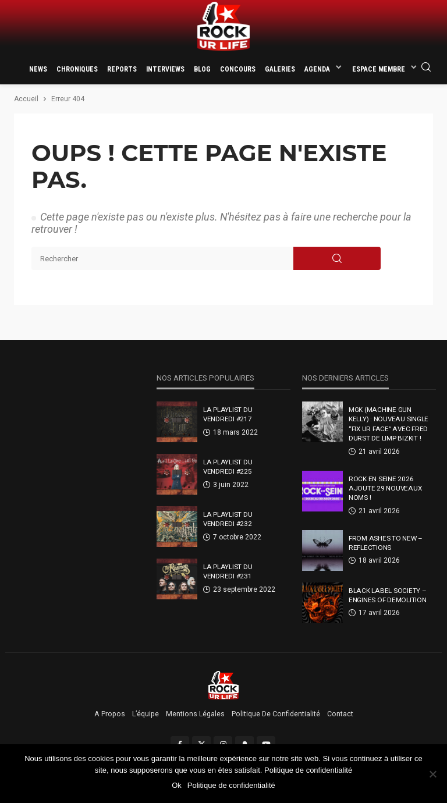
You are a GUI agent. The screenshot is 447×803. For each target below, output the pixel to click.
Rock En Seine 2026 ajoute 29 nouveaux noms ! (385, 488)
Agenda (317, 69)
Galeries (280, 69)
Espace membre (378, 69)
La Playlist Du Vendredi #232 (227, 519)
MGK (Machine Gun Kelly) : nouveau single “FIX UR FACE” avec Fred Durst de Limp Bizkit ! (388, 424)
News (38, 69)
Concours (238, 69)
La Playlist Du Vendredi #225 (227, 466)
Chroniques (77, 69)
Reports (122, 69)
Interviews (165, 69)
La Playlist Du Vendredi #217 (227, 414)
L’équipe (145, 714)
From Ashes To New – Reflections (386, 543)
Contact (340, 714)
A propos (109, 714)
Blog (202, 69)
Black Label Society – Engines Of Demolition (388, 595)
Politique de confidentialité (276, 714)
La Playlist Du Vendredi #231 (227, 571)
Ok (177, 785)
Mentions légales (195, 714)
